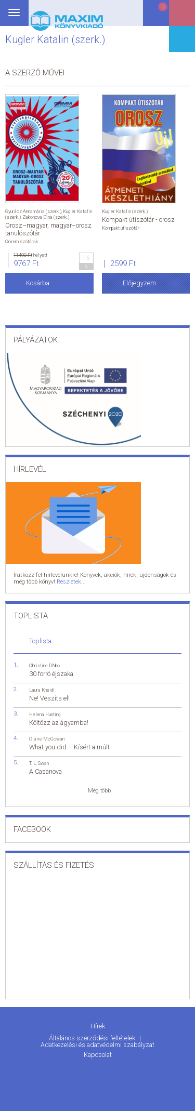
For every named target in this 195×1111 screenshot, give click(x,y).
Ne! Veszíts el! (49, 698)
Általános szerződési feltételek (93, 1038)
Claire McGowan (46, 739)
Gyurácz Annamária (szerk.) (33, 211)
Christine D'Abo (44, 665)
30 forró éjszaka (51, 674)
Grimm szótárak (21, 241)
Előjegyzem (139, 283)
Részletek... (71, 581)
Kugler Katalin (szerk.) (125, 211)
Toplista (40, 641)
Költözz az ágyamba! (58, 722)
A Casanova (45, 771)
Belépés (182, 16)
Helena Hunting (44, 714)
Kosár (155, 17)
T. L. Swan (39, 763)
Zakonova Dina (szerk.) (45, 217)
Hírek (97, 1026)
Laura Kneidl (42, 690)
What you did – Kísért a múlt (69, 747)
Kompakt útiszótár (120, 228)
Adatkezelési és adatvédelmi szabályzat (97, 1045)
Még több (99, 790)
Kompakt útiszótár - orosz (138, 219)
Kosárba (37, 283)
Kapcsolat (98, 1055)
